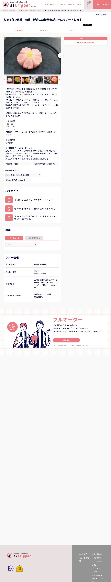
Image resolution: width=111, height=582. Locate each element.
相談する (66, 340)
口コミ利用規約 (97, 563)
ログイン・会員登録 (102, 4)
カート (89, 4)
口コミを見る (71, 30)
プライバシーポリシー (97, 570)
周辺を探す (44, 30)
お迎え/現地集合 (34, 238)
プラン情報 (17, 30)
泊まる (62, 4)
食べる (79, 4)
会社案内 (83, 554)
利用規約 (97, 557)
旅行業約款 (97, 554)
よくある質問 (84, 559)
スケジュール (14, 238)
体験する (71, 4)
